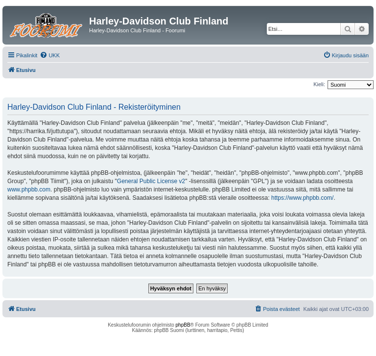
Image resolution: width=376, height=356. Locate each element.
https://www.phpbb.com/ (302, 197)
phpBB (183, 325)
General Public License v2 (151, 181)
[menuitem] (50, 55)
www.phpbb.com (28, 189)
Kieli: (319, 84)
